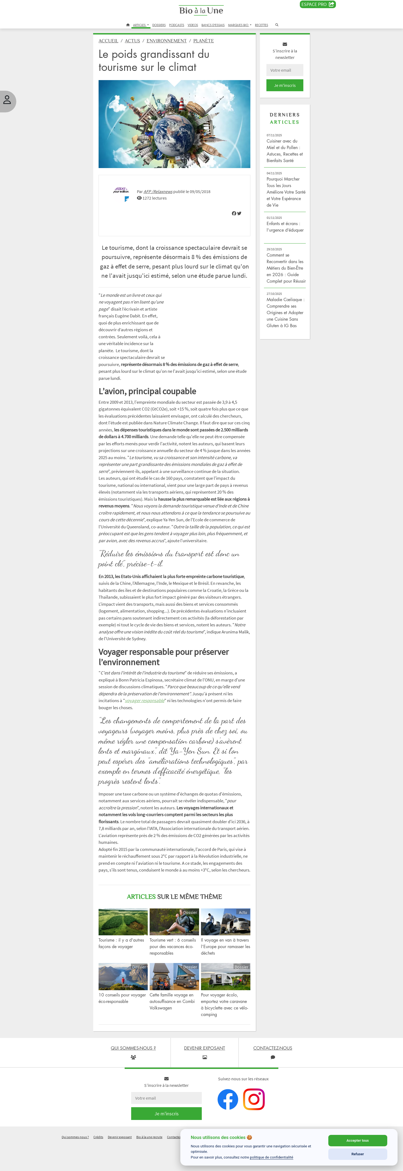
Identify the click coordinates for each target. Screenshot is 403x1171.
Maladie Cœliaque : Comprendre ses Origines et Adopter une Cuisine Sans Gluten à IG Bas (283, 321)
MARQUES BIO (238, 25)
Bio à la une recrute (149, 1164)
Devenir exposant (120, 1164)
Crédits (98, 1164)
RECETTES (261, 25)
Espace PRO (317, 4)
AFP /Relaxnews (161, 190)
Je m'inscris (282, 87)
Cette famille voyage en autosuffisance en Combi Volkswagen (174, 1028)
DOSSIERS (159, 25)
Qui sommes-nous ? (75, 1164)
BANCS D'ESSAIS (213, 25)
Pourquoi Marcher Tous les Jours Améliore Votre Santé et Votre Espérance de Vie (281, 194)
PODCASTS (176, 25)
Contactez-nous (178, 1164)
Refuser (357, 1154)
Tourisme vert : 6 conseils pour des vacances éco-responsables (175, 974)
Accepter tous (358, 1140)
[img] (232, 212)
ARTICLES (139, 25)
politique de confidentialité (271, 1157)
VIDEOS (193, 25)
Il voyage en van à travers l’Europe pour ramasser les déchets (220, 974)
